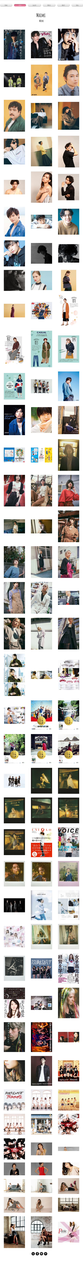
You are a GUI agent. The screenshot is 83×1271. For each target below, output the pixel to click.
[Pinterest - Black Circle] (45, 1253)
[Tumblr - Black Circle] (33, 1253)
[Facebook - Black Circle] (37, 1253)
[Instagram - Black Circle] (41, 1253)
